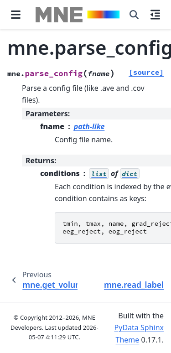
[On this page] (155, 14)
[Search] (134, 14)
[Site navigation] (15, 14)
